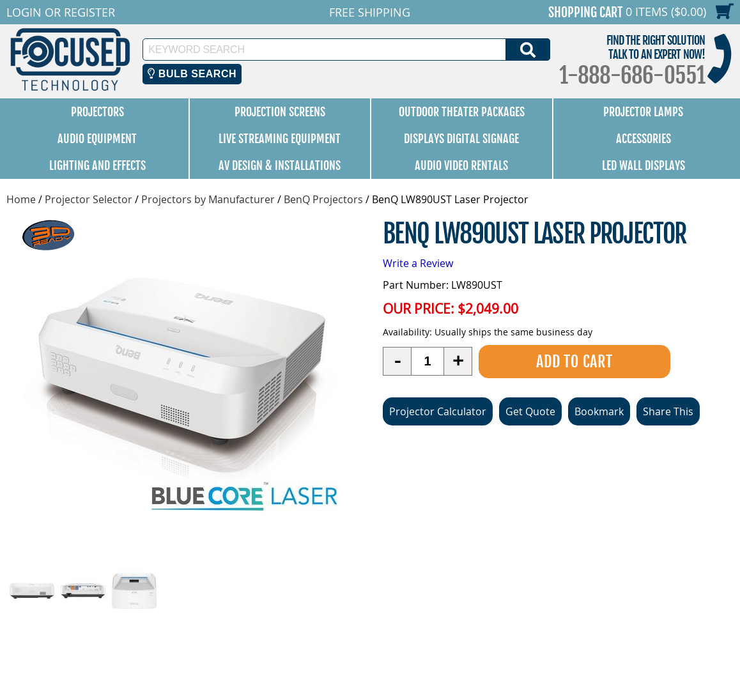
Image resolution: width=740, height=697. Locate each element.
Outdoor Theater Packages (462, 112)
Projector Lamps (643, 112)
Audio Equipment (97, 139)
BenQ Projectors (323, 199)
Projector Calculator (437, 411)
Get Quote (530, 411)
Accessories (643, 139)
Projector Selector (88, 199)
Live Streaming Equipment (280, 139)
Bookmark (599, 411)
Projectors (97, 112)
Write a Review (418, 263)
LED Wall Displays (643, 165)
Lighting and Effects (97, 165)
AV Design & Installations (280, 165)
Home (21, 199)
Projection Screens (280, 112)
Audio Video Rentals (461, 165)
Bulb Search (192, 73)
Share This (668, 411)
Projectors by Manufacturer (208, 199)
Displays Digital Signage (461, 139)
